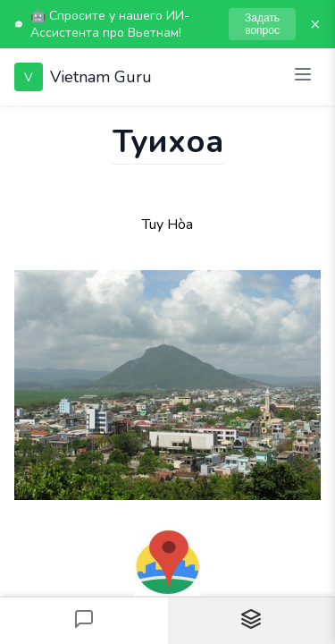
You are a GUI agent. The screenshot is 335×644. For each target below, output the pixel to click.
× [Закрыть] (315, 24)
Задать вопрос (262, 24)
